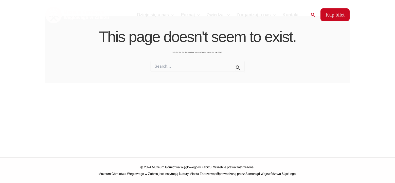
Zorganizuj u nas (256, 15)
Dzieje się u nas (155, 15)
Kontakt (290, 14)
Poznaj (190, 15)
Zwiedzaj (218, 15)
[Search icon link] (313, 15)
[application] (171, 15)
